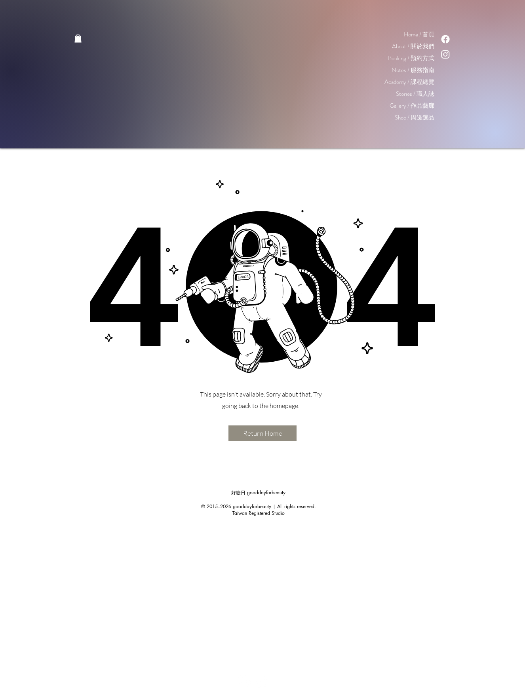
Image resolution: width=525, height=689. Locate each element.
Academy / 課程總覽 (409, 82)
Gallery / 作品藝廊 (412, 105)
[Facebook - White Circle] (244, 681)
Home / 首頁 (419, 34)
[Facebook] (445, 39)
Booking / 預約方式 (411, 58)
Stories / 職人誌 (415, 93)
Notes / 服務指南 (413, 70)
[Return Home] (262, 433)
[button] (78, 38)
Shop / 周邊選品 (414, 117)
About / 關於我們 (413, 46)
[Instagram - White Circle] (262, 681)
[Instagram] (445, 54)
